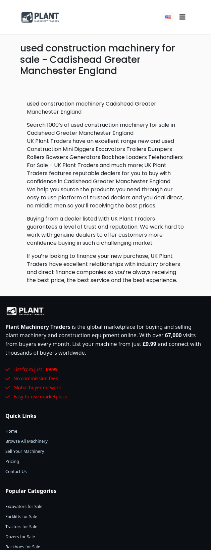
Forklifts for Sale (21, 516)
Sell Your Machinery (24, 451)
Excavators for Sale (24, 506)
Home (11, 431)
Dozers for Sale (20, 537)
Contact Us (16, 471)
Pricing (12, 461)
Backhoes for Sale (22, 547)
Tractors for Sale (21, 526)
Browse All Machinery (26, 441)
